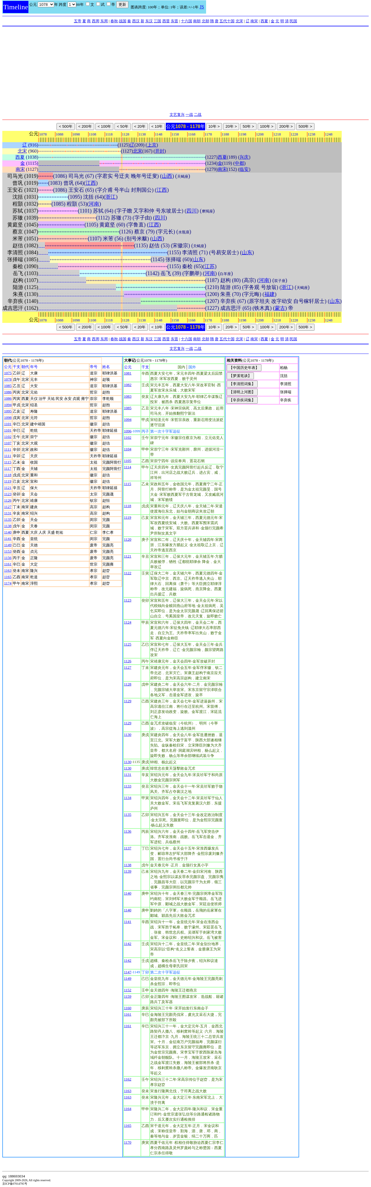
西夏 (264, 21)
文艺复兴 (177, 114)
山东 (247, 252)
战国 (122, 21)
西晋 (166, 21)
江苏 (209, 266)
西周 (95, 21)
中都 (239, 163)
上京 (152, 144)
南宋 (254, 21)
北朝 (205, 21)
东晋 (174, 21)
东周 (104, 21)
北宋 (239, 21)
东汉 (149, 21)
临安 (244, 169)
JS (202, 6)
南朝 (197, 21)
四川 (191, 211)
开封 (159, 151)
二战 (197, 114)
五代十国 (226, 21)
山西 (167, 176)
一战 (189, 114)
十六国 (186, 21)
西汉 (136, 21)
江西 (91, 183)
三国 (157, 21)
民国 (293, 21)
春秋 (114, 21)
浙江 (110, 197)
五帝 (77, 21)
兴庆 (244, 157)
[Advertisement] (185, 69)
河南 (94, 204)
